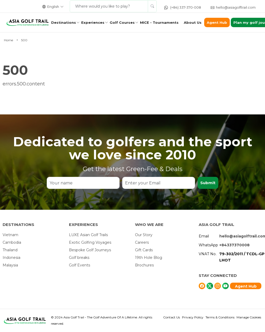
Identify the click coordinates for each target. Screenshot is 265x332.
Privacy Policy (192, 317)
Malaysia (10, 265)
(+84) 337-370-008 (182, 7)
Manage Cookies (249, 317)
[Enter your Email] (158, 183)
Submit (207, 182)
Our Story (143, 234)
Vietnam (10, 234)
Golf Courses (122, 22)
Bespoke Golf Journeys (90, 250)
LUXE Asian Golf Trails (88, 234)
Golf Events (79, 265)
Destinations (63, 22)
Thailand (10, 250)
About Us (193, 22)
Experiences (92, 22)
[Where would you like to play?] (109, 6)
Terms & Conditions (219, 317)
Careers (142, 242)
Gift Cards (144, 250)
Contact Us (171, 317)
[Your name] (83, 183)
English (53, 6)
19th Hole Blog (148, 257)
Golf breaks (79, 257)
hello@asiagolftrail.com (233, 7)
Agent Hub (217, 22)
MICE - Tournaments (159, 22)
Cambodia (12, 242)
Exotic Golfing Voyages (90, 242)
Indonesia (11, 257)
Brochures (144, 265)
